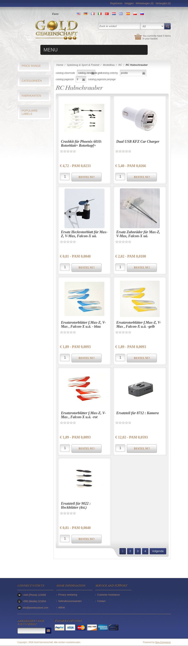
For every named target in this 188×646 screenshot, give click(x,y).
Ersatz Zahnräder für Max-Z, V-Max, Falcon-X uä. (138, 234)
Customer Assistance (108, 594)
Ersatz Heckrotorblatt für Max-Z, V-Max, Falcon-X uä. (84, 234)
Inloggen (129, 3)
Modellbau (109, 64)
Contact (101, 601)
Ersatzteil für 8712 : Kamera (137, 413)
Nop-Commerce (163, 642)
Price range (31, 65)
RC (120, 64)
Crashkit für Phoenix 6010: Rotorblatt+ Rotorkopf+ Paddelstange (81, 145)
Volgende (158, 551)
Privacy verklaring (67, 594)
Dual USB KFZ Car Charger (137, 142)
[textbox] (119, 26)
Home (59, 64)
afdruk (61, 607)
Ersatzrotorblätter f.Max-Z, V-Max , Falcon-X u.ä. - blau (83, 324)
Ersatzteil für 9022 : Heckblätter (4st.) (76, 505)
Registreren (116, 3)
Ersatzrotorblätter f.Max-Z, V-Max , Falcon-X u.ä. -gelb (138, 324)
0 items (167, 35)
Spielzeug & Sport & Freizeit (83, 64)
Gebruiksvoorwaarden (70, 601)
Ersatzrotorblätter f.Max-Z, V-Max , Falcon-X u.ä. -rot (83, 415)
